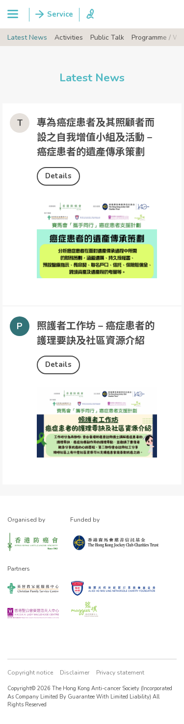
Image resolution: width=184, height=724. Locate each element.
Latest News (27, 37)
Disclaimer (74, 672)
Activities (68, 37)
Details (58, 176)
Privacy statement (120, 672)
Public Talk (107, 37)
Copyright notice (30, 672)
